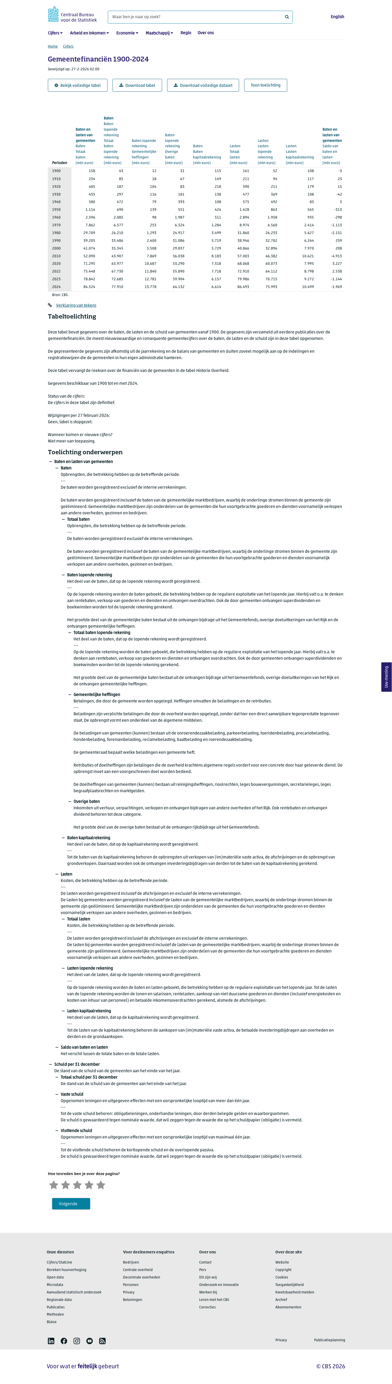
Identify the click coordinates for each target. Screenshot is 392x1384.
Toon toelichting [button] (265, 85)
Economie (125, 33)
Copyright (283, 1270)
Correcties (207, 1307)
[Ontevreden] (65, 1184)
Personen (131, 1285)
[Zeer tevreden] (101, 1184)
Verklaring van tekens (76, 306)
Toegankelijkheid (289, 1285)
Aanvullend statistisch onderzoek (74, 1292)
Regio (185, 33)
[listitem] (51, 1341)
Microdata (55, 1285)
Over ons (206, 33)
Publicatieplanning (329, 1340)
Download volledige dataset (203, 85)
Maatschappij (158, 33)
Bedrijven (131, 1262)
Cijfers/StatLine (59, 1262)
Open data (55, 1277)
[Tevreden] (89, 1184)
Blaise (52, 1322)
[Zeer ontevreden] (54, 1184)
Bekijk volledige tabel (78, 85)
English (337, 17)
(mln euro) (85, 146)
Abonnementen (288, 1307)
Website (282, 1262)
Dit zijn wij (208, 1277)
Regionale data (59, 1300)
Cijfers (53, 33)
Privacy (128, 1292)
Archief (281, 1300)
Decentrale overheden (141, 1277)
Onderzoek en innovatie (219, 1285)
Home (53, 46)
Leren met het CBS (214, 1300)
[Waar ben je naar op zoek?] (200, 17)
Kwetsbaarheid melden (294, 1292)
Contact (205, 1262)
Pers (202, 1270)
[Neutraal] (77, 1184)
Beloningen (132, 1300)
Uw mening (387, 677)
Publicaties (56, 1307)
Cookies (281, 1277)
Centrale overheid (138, 1270)
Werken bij (208, 1292)
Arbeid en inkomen (87, 33)
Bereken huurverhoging (66, 1270)
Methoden (55, 1314)
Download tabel (137, 85)
